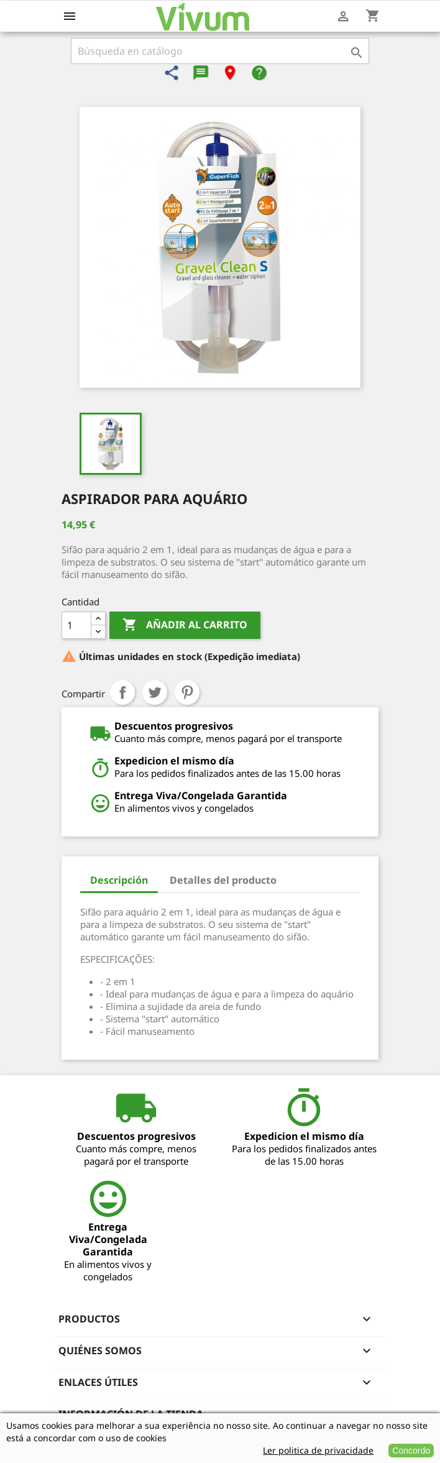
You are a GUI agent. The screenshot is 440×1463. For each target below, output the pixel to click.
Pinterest (187, 692)
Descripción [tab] (119, 880)
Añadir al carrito (184, 625)
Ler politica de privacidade (318, 1450)
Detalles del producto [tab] (223, 880)
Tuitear (154, 692)
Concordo (411, 1451)
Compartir (122, 692)
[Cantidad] (76, 625)
